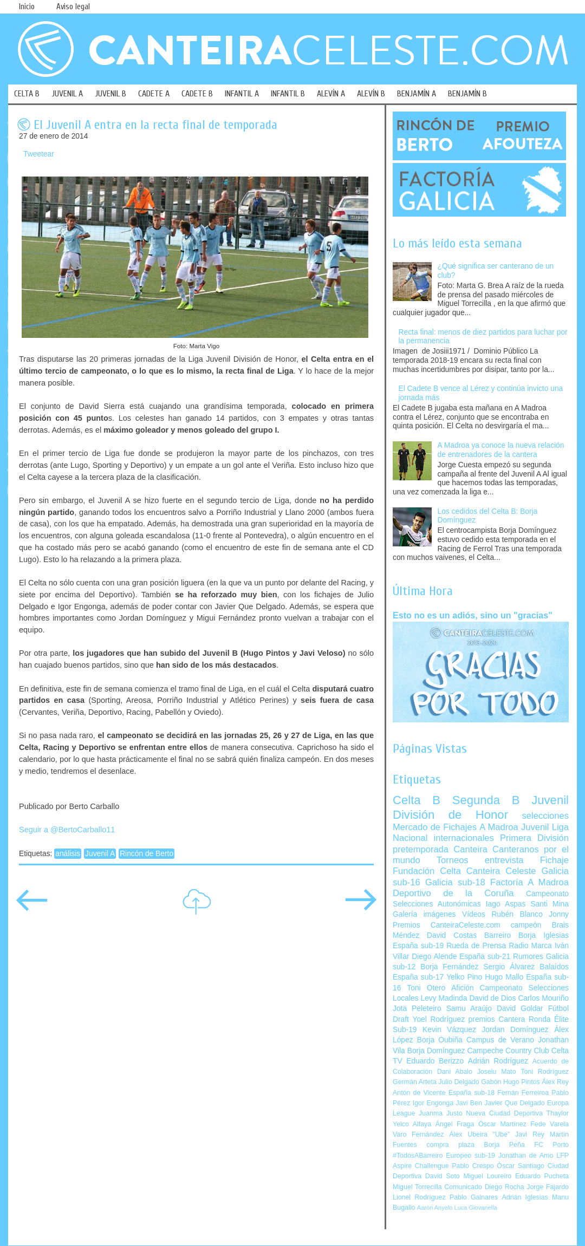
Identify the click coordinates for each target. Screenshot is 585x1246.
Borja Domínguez (436, 1051)
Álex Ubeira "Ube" (479, 1134)
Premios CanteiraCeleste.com (446, 925)
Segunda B (486, 800)
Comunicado (463, 1187)
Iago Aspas (506, 904)
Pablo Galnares (474, 1197)
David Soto (442, 1176)
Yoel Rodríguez (438, 1019)
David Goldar (520, 1008)
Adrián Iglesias (525, 1197)
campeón (526, 925)
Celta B (416, 800)
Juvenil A (100, 854)
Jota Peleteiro (417, 1008)
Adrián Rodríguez (498, 1061)
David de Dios (492, 998)
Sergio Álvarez (509, 967)
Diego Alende (434, 957)
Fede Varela (549, 1124)
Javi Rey (529, 1134)
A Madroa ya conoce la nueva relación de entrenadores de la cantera (501, 450)
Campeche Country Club (508, 1051)
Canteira (470, 849)
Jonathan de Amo (525, 1155)
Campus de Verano (500, 1040)
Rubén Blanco (516, 914)
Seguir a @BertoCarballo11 (67, 829)
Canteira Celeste (501, 871)
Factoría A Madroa (529, 882)
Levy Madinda (443, 998)
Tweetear (38, 154)
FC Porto (551, 1145)
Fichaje (554, 860)
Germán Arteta (415, 1082)
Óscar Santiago (520, 1166)
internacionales (464, 838)
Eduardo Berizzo (435, 1061)
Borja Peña (504, 1145)
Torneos (453, 860)
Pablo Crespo (472, 1166)
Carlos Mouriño (543, 998)
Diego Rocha (504, 1187)
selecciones (545, 816)
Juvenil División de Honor (481, 807)
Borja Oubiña (440, 1040)
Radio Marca (530, 946)
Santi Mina (549, 904)
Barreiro (497, 935)
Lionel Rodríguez (419, 1197)
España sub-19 (418, 946)
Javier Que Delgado (514, 1103)
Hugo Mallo (504, 977)
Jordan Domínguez (515, 1030)
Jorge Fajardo (547, 1187)
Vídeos (473, 914)
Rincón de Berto (146, 854)
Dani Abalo (454, 1071)
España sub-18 (471, 1093)
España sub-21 (484, 957)
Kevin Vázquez (449, 1030)
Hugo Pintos (521, 1082)
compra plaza (450, 1145)
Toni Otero (426, 988)
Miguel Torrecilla (417, 1187)
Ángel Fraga (454, 1124)
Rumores (528, 957)
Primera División (534, 838)
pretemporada (420, 849)
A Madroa (498, 827)
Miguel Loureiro (487, 1176)
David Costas (452, 935)
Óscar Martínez (502, 1124)
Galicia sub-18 (455, 882)
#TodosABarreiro (418, 1155)
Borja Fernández (449, 967)
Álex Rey (555, 1082)
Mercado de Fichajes (435, 827)
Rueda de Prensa (476, 946)
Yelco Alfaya (412, 1124)
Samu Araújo (469, 1008)
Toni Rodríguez (545, 1071)
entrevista (504, 860)
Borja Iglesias (543, 935)
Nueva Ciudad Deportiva (504, 1113)
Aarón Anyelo (435, 1207)
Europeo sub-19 (470, 1155)
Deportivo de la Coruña (453, 893)
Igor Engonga (433, 1103)
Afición (462, 988)
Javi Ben (469, 1103)
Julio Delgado (458, 1082)
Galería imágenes (424, 914)
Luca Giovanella (475, 1207)
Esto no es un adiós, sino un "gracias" (472, 615)
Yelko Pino (464, 977)
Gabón (491, 1082)
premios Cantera (497, 1019)
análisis (67, 854)
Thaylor (558, 1113)
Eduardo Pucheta (542, 1176)
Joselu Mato (496, 1071)
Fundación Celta (427, 871)
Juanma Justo (440, 1113)
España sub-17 (418, 977)
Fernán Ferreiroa (523, 1093)
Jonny (559, 914)
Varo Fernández (418, 1134)
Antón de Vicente (419, 1093)
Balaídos (554, 967)
